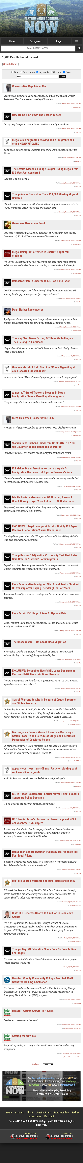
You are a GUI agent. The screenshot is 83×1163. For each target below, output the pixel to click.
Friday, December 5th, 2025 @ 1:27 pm (71, 356)
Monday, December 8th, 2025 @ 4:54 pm (71, 298)
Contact (19, 1112)
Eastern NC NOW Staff (75, 724)
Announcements (77, 244)
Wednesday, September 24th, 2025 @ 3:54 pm (69, 544)
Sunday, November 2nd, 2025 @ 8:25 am (71, 457)
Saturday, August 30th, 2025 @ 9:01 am (71, 808)
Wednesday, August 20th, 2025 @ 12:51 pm (70, 840)
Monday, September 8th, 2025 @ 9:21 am (71, 688)
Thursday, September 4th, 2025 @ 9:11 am (70, 757)
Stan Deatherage (77, 330)
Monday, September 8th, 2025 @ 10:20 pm (70, 659)
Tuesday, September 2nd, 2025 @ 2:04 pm (70, 782)
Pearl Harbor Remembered (28, 309)
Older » (35, 1064)
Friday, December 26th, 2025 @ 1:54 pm (71, 183)
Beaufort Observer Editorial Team (72, 1028)
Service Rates (43, 1112)
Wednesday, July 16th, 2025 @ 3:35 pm (71, 1024)
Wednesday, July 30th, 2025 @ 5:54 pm (71, 869)
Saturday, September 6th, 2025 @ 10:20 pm (70, 721)
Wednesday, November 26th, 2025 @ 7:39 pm (70, 381)
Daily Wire (78, 132)
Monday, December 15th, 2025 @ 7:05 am (71, 240)
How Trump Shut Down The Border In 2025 (36, 115)
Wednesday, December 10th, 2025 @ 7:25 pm (70, 269)
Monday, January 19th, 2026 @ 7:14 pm (71, 128)
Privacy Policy (61, 1112)
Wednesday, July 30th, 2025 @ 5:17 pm (71, 902)
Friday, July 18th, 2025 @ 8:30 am (72, 999)
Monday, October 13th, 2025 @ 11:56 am (71, 515)
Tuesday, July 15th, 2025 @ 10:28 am (72, 1053)
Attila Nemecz (77, 1003)
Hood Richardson (77, 107)
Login (59, 41)
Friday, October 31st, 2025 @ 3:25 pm (72, 486)
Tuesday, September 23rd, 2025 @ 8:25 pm (70, 573)
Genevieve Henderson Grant (28, 223)
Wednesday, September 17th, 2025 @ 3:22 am (69, 630)
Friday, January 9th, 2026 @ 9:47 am (72, 157)
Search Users (10, 64)
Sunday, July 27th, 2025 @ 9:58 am (72, 967)
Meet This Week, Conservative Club (33, 418)
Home (12, 41)
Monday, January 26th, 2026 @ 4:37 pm (71, 103)
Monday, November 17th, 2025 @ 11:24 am (70, 432)
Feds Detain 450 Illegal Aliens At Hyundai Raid (39, 613)
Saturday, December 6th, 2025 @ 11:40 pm (70, 327)
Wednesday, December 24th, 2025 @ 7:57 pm (70, 212)
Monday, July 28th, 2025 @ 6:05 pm (72, 938)
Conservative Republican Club (29, 86)
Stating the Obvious (24, 1036)
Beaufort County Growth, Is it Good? (33, 1011)
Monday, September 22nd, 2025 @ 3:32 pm (70, 602)
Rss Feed (49, 1116)
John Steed (78, 161)
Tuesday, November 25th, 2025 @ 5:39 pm (70, 406)
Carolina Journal (77, 273)
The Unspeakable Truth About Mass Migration (39, 642)
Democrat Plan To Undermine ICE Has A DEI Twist (41, 281)
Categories (36, 41)
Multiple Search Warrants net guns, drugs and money (43, 881)
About (30, 1112)
